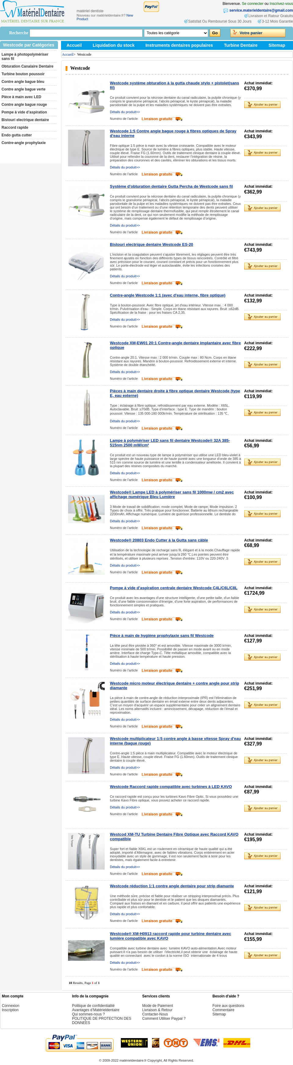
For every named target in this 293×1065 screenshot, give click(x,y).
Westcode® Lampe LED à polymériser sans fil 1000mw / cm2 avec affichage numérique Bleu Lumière (172, 494)
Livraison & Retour (157, 1010)
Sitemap (277, 45)
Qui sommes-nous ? (88, 1014)
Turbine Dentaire (241, 45)
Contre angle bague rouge (24, 104)
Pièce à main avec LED (21, 97)
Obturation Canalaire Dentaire (27, 66)
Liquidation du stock (114, 45)
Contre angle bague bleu (23, 82)
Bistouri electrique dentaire (25, 120)
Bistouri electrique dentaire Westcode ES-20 (151, 244)
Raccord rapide (15, 127)
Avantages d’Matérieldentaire (95, 1010)
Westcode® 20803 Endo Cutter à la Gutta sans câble (159, 540)
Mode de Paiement (157, 1006)
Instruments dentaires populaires (179, 45)
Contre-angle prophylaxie (24, 143)
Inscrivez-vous (281, 4)
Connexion (10, 1006)
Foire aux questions (228, 1006)
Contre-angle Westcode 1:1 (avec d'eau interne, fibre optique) (167, 295)
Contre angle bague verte (23, 89)
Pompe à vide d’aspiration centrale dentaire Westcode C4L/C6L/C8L (173, 588)
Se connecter (253, 4)
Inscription (10, 1010)
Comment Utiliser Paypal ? (164, 1018)
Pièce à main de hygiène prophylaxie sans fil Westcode (162, 635)
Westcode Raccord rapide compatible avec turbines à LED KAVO (171, 786)
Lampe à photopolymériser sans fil (25, 56)
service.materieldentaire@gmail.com (261, 10)
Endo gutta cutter (17, 135)
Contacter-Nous (155, 1014)
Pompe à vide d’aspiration (24, 112)
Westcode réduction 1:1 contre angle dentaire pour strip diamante (172, 886)
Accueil (74, 45)
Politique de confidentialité (93, 1006)
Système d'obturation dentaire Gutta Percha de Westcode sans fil (171, 186)
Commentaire (223, 1010)
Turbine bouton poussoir (23, 74)
